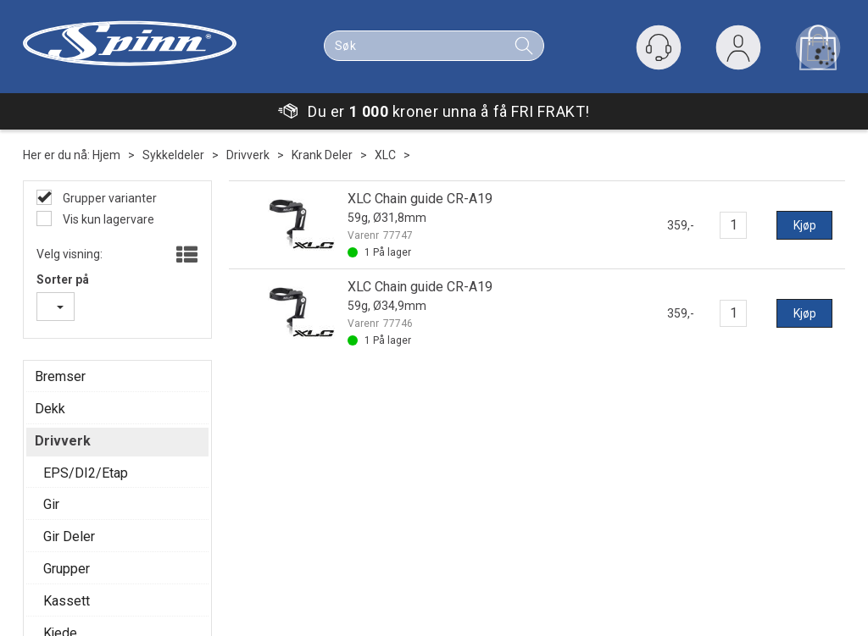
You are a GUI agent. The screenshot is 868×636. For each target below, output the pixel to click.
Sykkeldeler (173, 155)
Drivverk (248, 155)
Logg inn (738, 51)
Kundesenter (91, 467)
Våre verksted (301, 484)
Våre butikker (300, 450)
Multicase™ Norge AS (737, 619)
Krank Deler (322, 155)
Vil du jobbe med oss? (114, 535)
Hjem (106, 155)
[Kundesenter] (659, 47)
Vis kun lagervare (107, 219)
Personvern (88, 484)
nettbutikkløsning (583, 619)
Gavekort (81, 501)
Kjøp (804, 225)
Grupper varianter (108, 198)
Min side (79, 450)
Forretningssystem (468, 619)
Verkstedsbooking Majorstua (133, 518)
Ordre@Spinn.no (518, 535)
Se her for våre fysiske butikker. (522, 569)
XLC (385, 155)
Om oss (284, 467)
